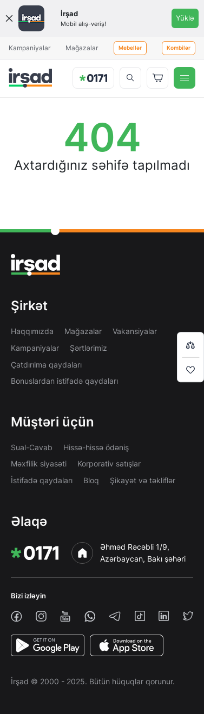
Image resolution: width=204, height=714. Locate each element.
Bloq (91, 480)
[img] (30, 78)
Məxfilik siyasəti (39, 463)
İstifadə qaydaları (42, 480)
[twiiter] (188, 616)
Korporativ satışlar (109, 463)
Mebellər (130, 47)
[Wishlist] (190, 369)
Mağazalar (81, 48)
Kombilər (178, 47)
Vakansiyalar (135, 331)
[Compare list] (190, 345)
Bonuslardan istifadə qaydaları (64, 380)
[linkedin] (164, 616)
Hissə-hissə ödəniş (96, 447)
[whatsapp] (90, 616)
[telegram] (115, 616)
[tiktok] (140, 616)
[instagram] (41, 616)
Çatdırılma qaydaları (46, 364)
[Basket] (157, 78)
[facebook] (16, 616)
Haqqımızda (32, 331)
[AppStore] (126, 645)
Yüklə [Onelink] (185, 18)
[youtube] (65, 616)
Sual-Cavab (31, 447)
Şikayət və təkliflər (142, 480)
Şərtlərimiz (88, 347)
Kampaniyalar (29, 48)
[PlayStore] (47, 645)
